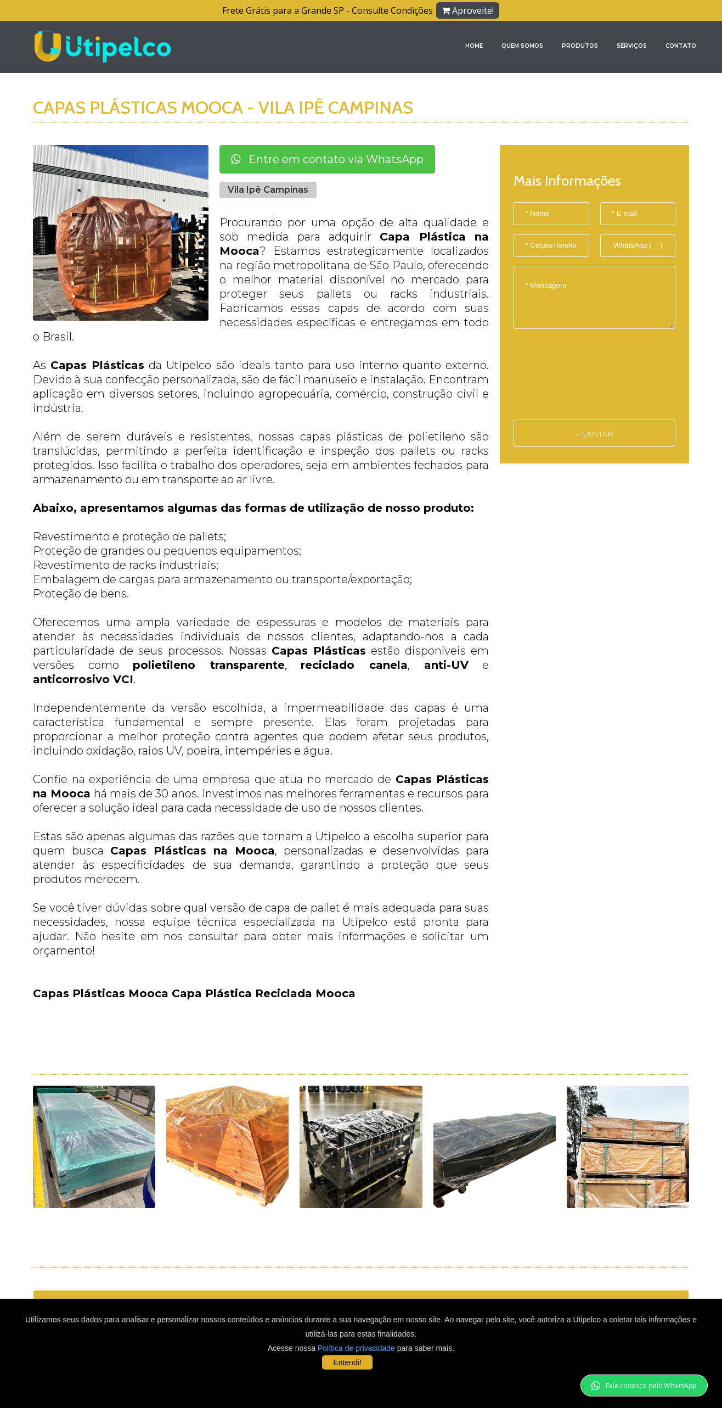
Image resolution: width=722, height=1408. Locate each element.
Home (474, 45)
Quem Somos (522, 45)
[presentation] (558, 380)
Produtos (580, 45)
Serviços (632, 45)
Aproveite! (468, 10)
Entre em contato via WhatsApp (327, 159)
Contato (680, 45)
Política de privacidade (356, 1348)
